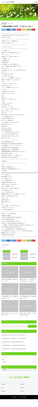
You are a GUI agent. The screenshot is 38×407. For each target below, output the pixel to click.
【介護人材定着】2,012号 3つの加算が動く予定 (10, 345)
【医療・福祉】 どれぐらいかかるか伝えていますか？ (9, 314)
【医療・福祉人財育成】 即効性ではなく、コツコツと (9, 280)
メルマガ (4, 23)
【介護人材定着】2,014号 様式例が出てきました (10, 338)
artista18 (7, 244)
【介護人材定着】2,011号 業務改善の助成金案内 (10, 348)
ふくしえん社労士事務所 (21, 397)
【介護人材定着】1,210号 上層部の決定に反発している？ (9, 297)
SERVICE (22, 384)
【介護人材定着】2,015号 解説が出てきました (10, 335)
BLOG (2, 387)
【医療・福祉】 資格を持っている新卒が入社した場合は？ (27, 314)
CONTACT (22, 391)
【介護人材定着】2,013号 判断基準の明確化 (9, 341)
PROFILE (22, 387)
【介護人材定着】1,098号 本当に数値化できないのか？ (27, 297)
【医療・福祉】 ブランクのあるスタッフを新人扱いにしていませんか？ (27, 280)
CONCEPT (3, 384)
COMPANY (3, 391)
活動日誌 (19, 362)
